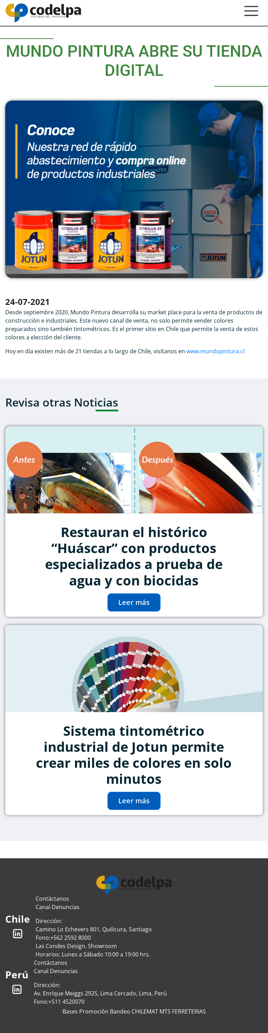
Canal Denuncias (58, 907)
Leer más (134, 602)
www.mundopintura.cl (215, 351)
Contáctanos (52, 898)
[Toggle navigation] (251, 13)
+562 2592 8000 (70, 937)
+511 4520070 (66, 1002)
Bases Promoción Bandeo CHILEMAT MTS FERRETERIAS (134, 1011)
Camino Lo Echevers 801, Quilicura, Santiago (94, 929)
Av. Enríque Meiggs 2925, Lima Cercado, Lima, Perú (100, 993)
